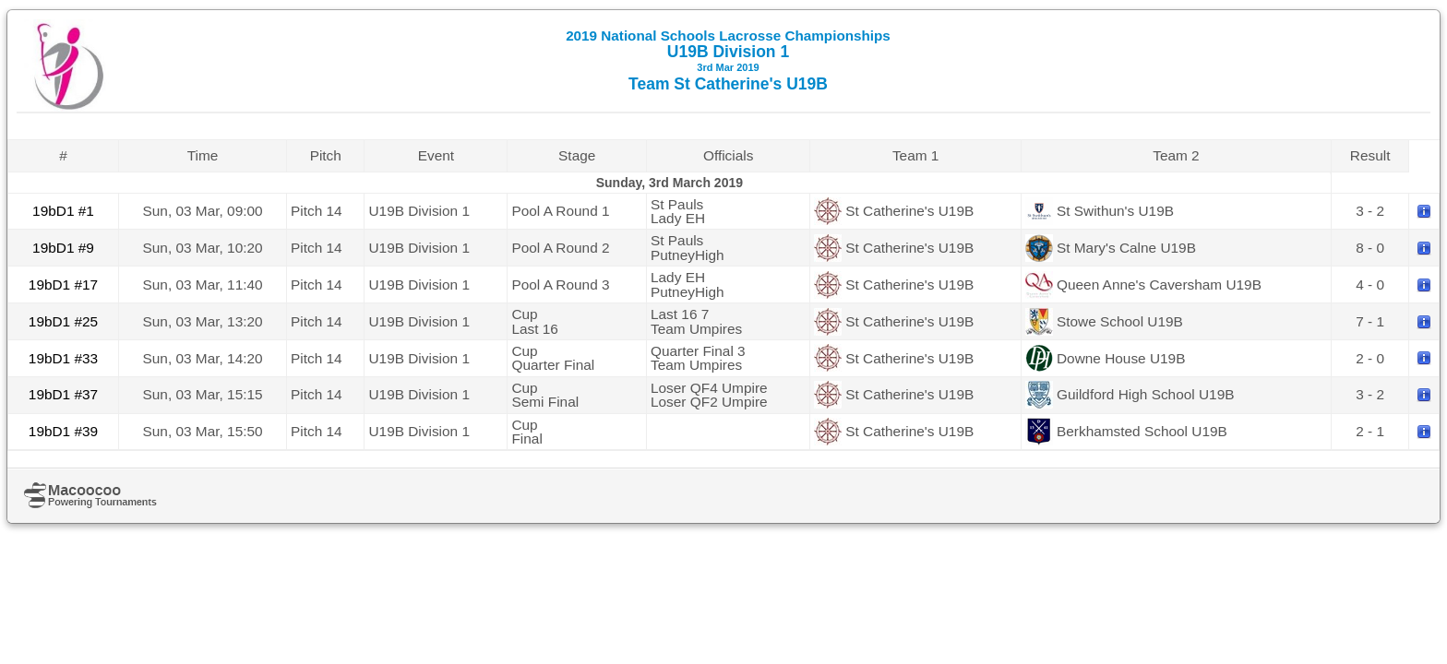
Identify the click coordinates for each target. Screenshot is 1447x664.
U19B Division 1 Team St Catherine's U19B (728, 60)
